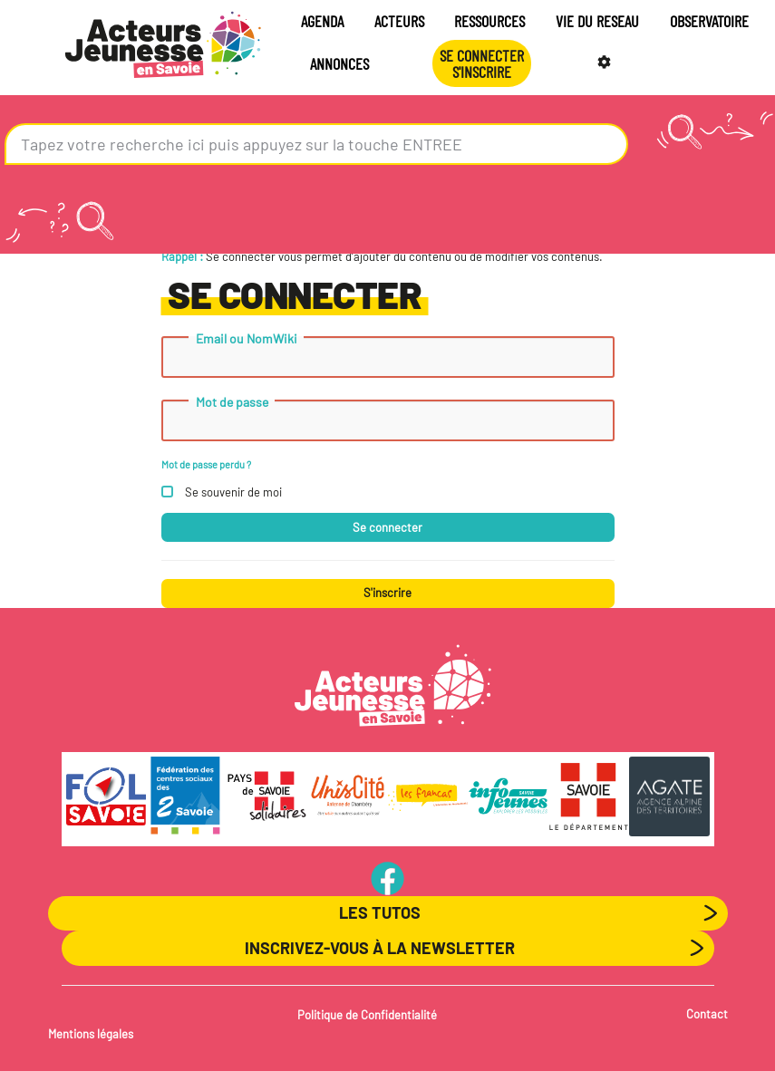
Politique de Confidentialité (367, 1015)
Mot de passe (232, 402)
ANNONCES (339, 63)
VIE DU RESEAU (597, 21)
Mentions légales (90, 1034)
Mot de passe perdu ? (206, 464)
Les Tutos (380, 912)
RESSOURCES (489, 21)
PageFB (387, 878)
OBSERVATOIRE (709, 21)
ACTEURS (399, 21)
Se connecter (387, 527)
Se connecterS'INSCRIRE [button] (482, 63)
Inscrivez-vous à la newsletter (380, 948)
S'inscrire (387, 592)
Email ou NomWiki (246, 339)
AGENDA (322, 21)
